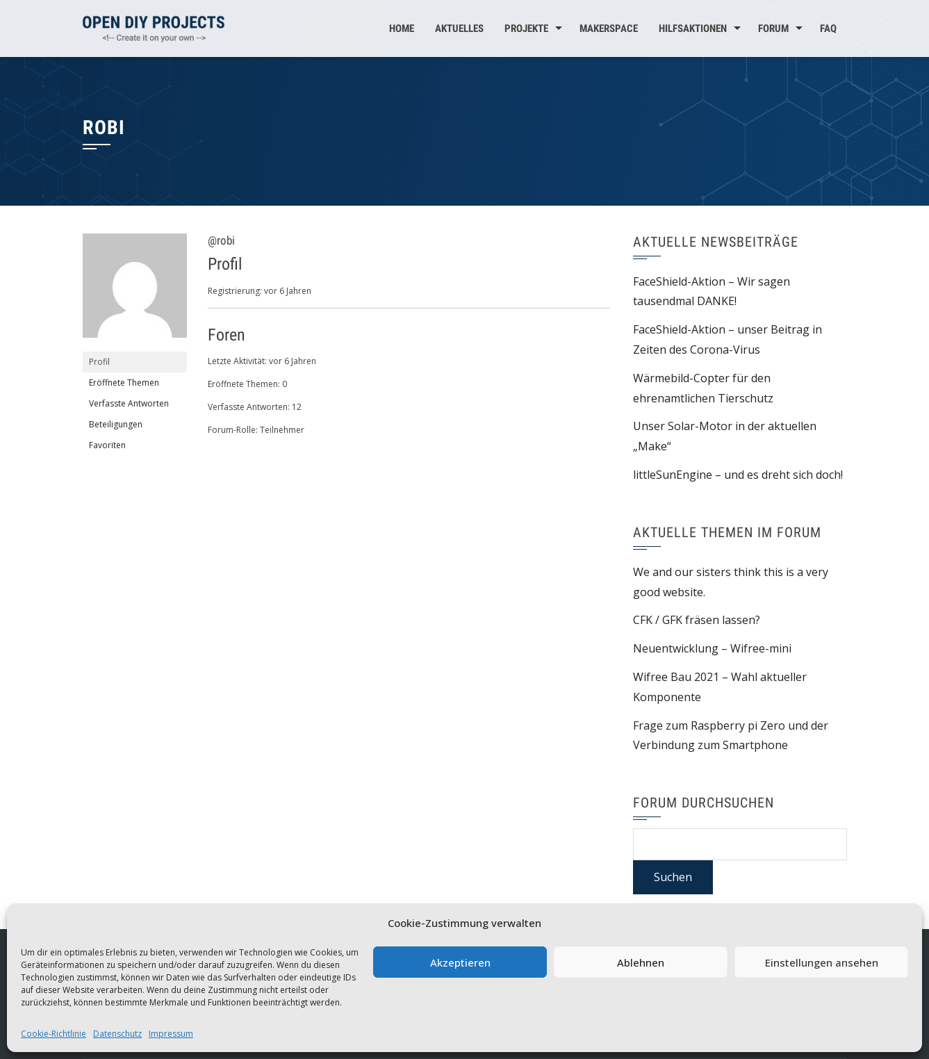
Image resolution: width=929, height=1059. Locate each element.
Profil (99, 362)
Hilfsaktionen (693, 28)
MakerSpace (608, 28)
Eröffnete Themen (124, 382)
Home (401, 28)
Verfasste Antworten (129, 403)
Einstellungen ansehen (821, 962)
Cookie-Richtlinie (53, 1034)
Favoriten (107, 445)
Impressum (171, 1034)
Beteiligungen (115, 424)
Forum (773, 28)
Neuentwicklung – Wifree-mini (712, 648)
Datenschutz (117, 1034)
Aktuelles (459, 28)
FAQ (828, 28)
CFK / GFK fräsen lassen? (696, 619)
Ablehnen (640, 962)
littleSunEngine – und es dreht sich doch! (738, 474)
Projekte (526, 28)
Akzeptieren (460, 962)
